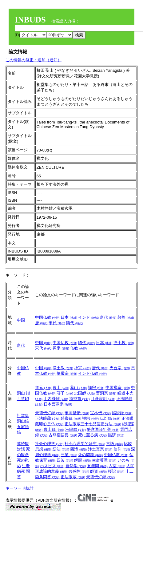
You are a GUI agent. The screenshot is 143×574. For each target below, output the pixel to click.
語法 (61, 449)
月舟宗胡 (103, 398)
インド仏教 (92, 373)
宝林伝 (100, 412)
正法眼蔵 (47, 418)
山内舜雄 (56, 398)
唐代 (108, 317)
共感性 (79, 471)
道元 (43, 387)
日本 (69, 317)
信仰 (121, 449)
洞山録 (23, 421)
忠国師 (84, 393)
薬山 (78, 387)
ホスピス (52, 465)
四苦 (65, 460)
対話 (21, 449)
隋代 (74, 323)
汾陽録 (75, 429)
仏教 (78, 348)
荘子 (65, 393)
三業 (69, 454)
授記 (116, 471)
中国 (21, 320)
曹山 (61, 387)
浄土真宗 (100, 449)
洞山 (21, 393)
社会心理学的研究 (85, 443)
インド (88, 317)
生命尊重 (104, 460)
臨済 (116, 435)
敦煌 (125, 317)
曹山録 (54, 429)
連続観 (23, 443)
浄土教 (123, 342)
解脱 (82, 460)
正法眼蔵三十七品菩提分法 (93, 424)
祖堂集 (23, 415)
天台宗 (119, 368)
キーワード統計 (20, 488)
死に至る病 (92, 435)
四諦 (78, 449)
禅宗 (61, 348)
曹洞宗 (106, 393)
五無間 (97, 465)
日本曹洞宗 (58, 404)
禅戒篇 (79, 398)
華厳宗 (67, 373)
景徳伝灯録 (49, 412)
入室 (117, 465)
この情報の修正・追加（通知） (34, 60)
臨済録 (122, 412)
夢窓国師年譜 (103, 429)
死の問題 (90, 454)
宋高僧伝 (77, 412)
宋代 (57, 323)
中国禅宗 (117, 387)
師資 (98, 471)
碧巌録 (71, 418)
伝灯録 (110, 418)
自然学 (76, 465)
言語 (114, 443)
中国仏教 (47, 317)
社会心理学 (49, 443)
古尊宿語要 (63, 435)
